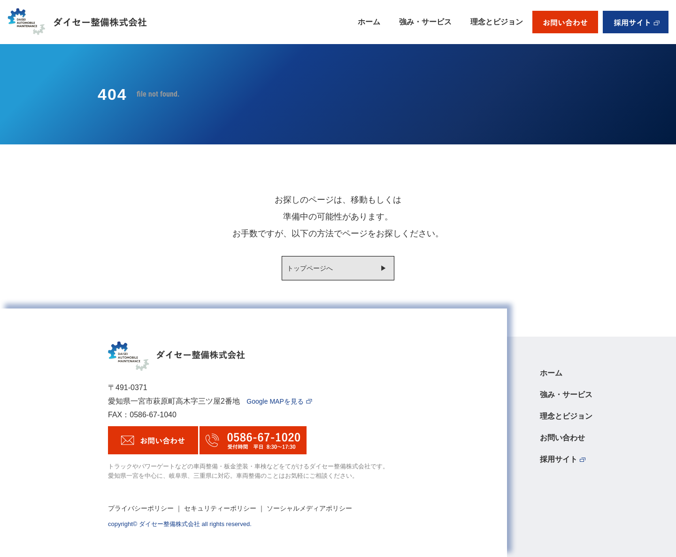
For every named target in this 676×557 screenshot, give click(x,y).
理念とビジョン (496, 22)
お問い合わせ (562, 438)
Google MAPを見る (279, 401)
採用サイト (562, 459)
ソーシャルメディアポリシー (309, 508)
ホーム (369, 22)
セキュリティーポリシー (220, 508)
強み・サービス (425, 22)
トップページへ (310, 268)
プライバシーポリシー (141, 508)
